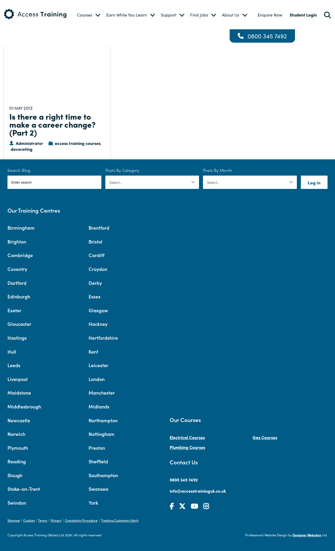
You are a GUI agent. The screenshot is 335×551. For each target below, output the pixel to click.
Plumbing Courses (187, 447)
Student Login (303, 15)
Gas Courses (265, 437)
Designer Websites (307, 535)
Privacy (56, 520)
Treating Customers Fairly (119, 520)
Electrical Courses (187, 437)
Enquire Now (270, 15)
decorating (22, 149)
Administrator (29, 143)
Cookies (29, 520)
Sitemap (13, 520)
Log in (314, 182)
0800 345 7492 (267, 36)
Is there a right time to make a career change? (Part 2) (52, 124)
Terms (42, 520)
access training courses (78, 143)
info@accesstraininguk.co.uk (198, 491)
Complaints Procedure (81, 520)
